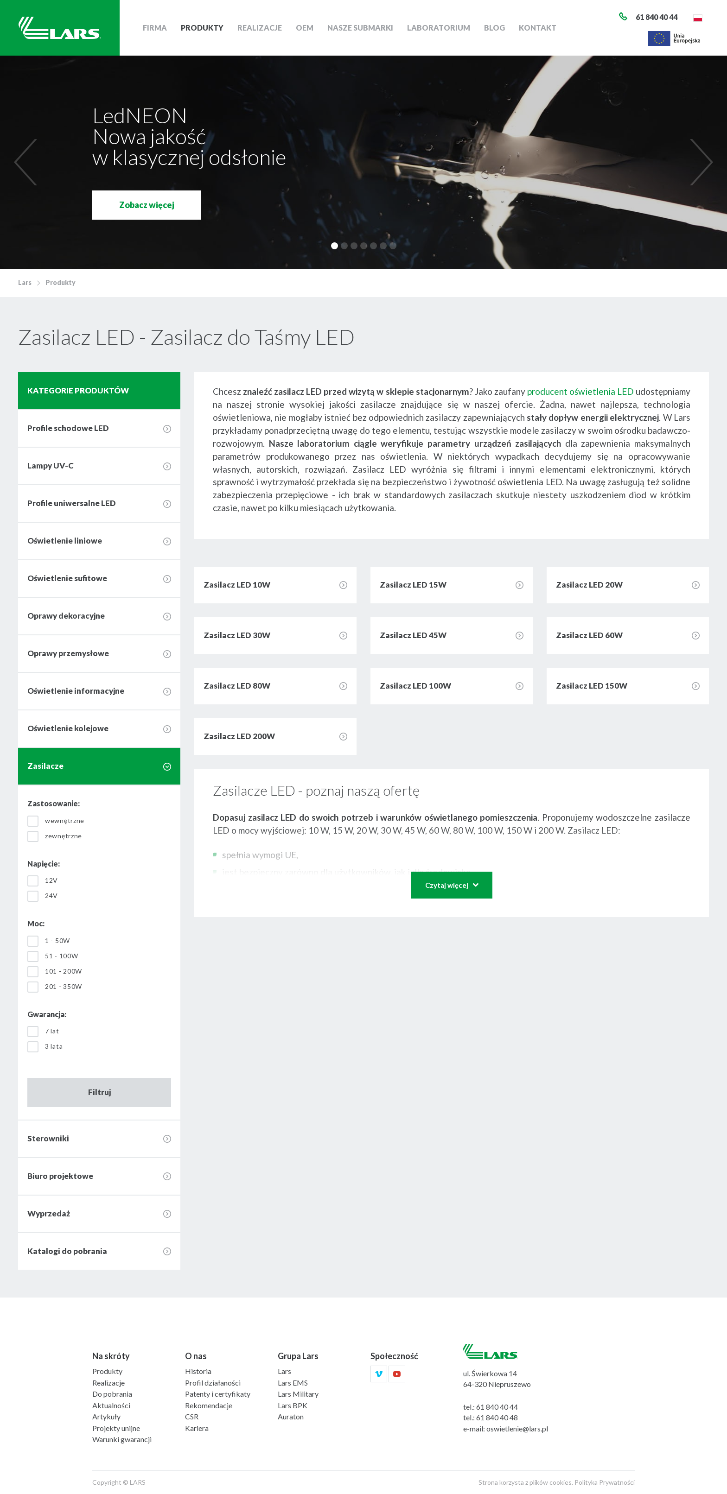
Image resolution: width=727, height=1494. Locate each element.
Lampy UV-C (50, 465)
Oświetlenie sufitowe (67, 578)
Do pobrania (112, 1393)
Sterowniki (48, 1138)
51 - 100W (61, 956)
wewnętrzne (64, 820)
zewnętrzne (63, 836)
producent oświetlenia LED (580, 391)
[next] (699, 162)
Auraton (291, 1416)
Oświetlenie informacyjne (75, 691)
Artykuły (106, 1416)
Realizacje (259, 27)
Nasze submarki (360, 27)
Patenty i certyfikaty (217, 1393)
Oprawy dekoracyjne (66, 615)
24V (51, 895)
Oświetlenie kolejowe (67, 728)
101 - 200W (63, 971)
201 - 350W (63, 986)
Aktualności (111, 1405)
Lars (25, 282)
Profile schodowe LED (68, 428)
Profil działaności (213, 1382)
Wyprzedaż (48, 1213)
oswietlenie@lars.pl (517, 1428)
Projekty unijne (116, 1428)
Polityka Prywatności (604, 1482)
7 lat (52, 1031)
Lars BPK (292, 1405)
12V (51, 880)
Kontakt (537, 27)
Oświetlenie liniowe (64, 540)
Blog (494, 27)
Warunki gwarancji (122, 1439)
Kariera (197, 1428)
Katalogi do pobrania (67, 1251)
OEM (304, 27)
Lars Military (298, 1393)
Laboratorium (438, 27)
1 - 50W (57, 940)
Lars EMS (293, 1382)
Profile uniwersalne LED (71, 503)
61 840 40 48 (497, 1417)
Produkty (202, 27)
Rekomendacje (208, 1405)
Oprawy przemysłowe (68, 653)
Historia (198, 1371)
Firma (155, 27)
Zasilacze (45, 766)
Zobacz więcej (146, 205)
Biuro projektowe (60, 1176)
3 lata (54, 1046)
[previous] (28, 162)
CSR (191, 1416)
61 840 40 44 (497, 1406)
